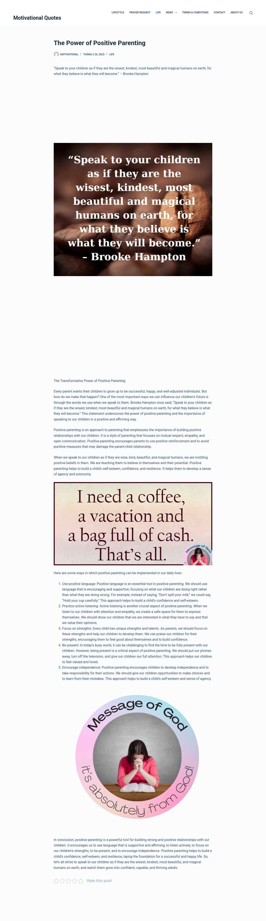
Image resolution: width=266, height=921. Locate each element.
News (172, 12)
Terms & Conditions (195, 12)
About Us (236, 12)
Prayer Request (140, 12)
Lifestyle (118, 12)
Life (158, 12)
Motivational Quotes (37, 18)
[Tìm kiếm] (251, 12)
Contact (219, 12)
